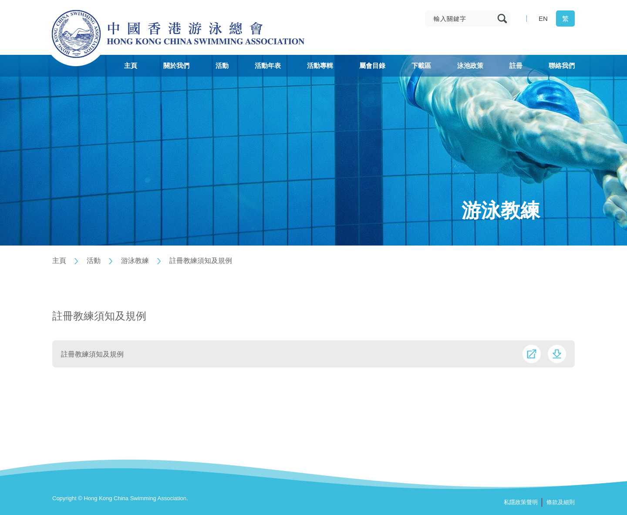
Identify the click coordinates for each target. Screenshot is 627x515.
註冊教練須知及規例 (200, 260)
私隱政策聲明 (521, 502)
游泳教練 (135, 260)
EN (543, 18)
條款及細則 (560, 502)
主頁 (59, 260)
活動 (94, 260)
